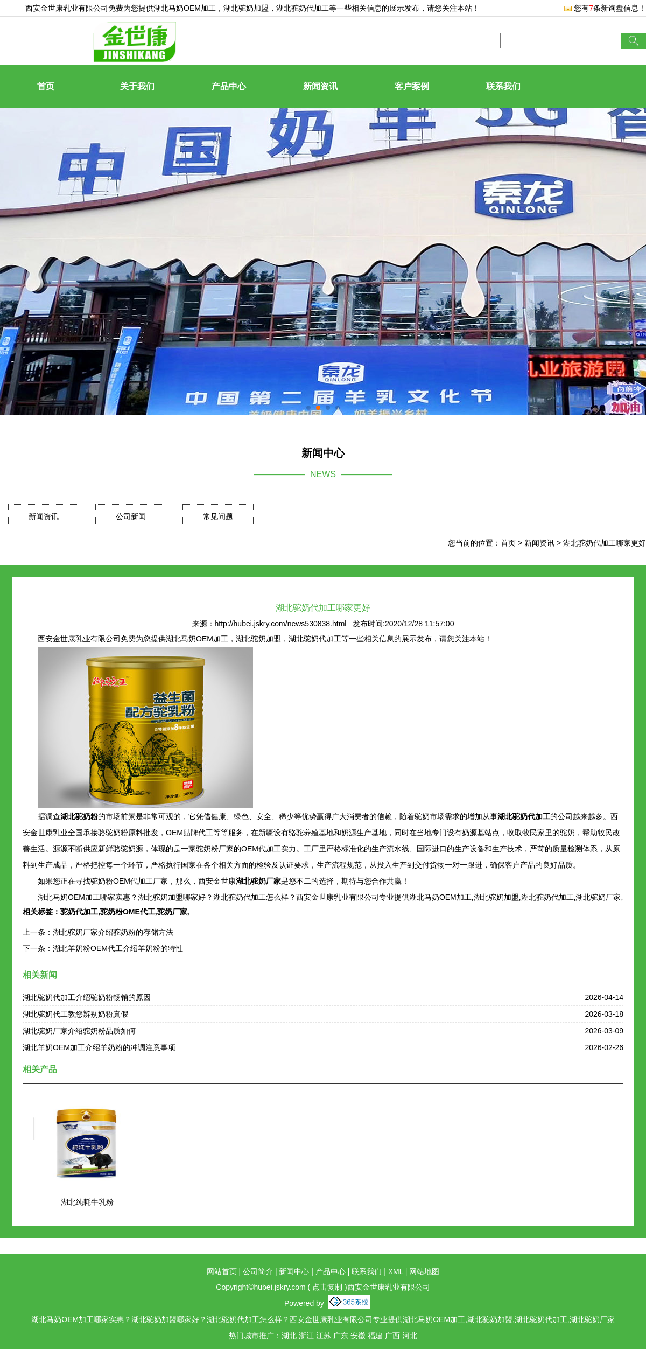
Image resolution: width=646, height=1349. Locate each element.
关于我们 (137, 86)
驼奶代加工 (79, 911)
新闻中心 (294, 1271)
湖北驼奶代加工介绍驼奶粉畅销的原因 (87, 997)
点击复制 (327, 1287)
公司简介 (258, 1271)
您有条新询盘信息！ (605, 8)
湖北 (289, 1335)
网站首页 (222, 1271)
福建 (375, 1335)
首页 (45, 86)
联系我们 (503, 86)
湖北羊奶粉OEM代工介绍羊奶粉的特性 (118, 948)
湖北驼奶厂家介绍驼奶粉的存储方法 (113, 932)
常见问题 (218, 516)
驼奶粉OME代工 (127, 911)
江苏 (323, 1335)
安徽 (358, 1335)
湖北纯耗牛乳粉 (87, 1202)
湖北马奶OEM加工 (184, 8)
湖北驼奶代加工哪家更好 (604, 543)
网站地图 (424, 1271)
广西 (392, 1335)
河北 (409, 1335)
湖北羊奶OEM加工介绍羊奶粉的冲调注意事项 (99, 1047)
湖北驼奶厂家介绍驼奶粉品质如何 (79, 1030)
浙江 (306, 1335)
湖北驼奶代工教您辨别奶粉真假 (75, 1014)
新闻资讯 (320, 86)
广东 (340, 1335)
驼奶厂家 (172, 911)
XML (395, 1271)
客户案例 (412, 86)
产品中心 (229, 86)
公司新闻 (131, 516)
